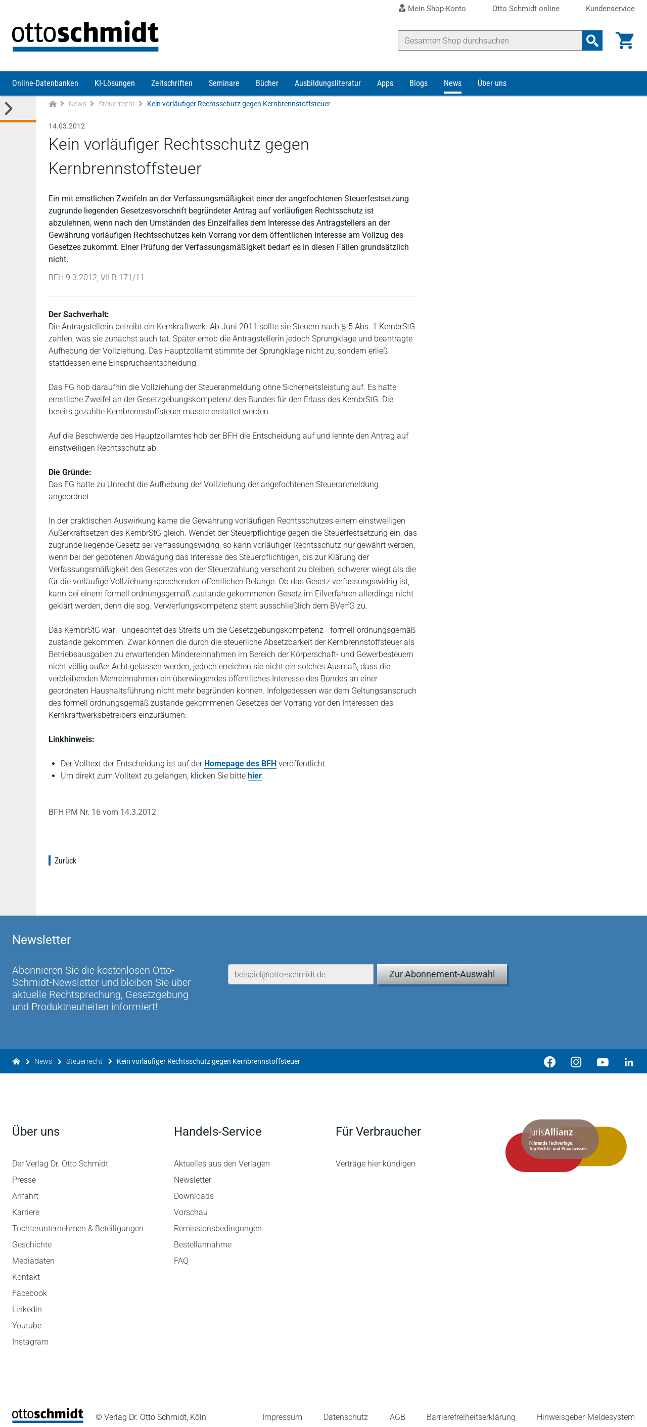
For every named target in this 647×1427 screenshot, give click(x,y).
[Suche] (490, 40)
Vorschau (191, 1204)
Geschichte (32, 1236)
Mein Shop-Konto (437, 8)
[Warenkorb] (625, 40)
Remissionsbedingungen (218, 1220)
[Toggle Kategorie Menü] (18, 110)
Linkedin (27, 1301)
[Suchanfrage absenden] (592, 40)
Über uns (492, 85)
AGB (397, 1409)
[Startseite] (47, 1412)
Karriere (25, 1204)
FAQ (181, 1253)
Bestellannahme (203, 1236)
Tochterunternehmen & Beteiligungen (78, 1220)
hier (255, 777)
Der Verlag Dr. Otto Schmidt (60, 1155)
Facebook (29, 1285)
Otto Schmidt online (526, 9)
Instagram (30, 1333)
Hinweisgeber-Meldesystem (586, 1409)
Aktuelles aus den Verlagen (222, 1155)
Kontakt (26, 1269)
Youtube (26, 1317)
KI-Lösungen (115, 85)
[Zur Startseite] (53, 105)
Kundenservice (610, 9)
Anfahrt (25, 1188)
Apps (385, 85)
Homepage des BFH (240, 765)
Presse (24, 1172)
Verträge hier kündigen (375, 1155)
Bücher (267, 85)
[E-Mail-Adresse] (301, 964)
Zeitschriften (172, 85)
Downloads (194, 1188)
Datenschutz (346, 1409)
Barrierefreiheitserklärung (471, 1409)
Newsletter (192, 1172)
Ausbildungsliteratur (328, 85)
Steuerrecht (117, 105)
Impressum (282, 1409)
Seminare (224, 85)
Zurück (65, 862)
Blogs (418, 85)
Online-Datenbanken (45, 85)
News (452, 85)
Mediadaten (33, 1253)
